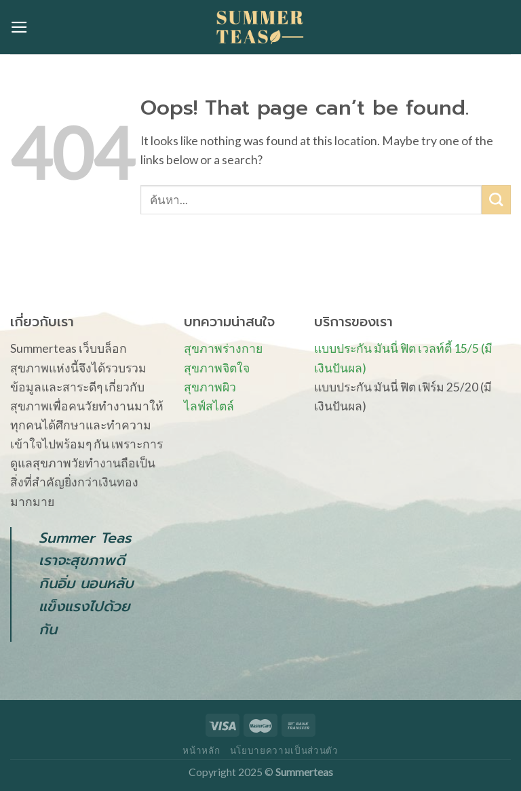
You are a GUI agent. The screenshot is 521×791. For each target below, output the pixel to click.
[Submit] (496, 199)
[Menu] (19, 27)
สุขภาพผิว (210, 387)
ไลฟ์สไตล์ (209, 406)
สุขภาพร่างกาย (223, 348)
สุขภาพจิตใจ (217, 368)
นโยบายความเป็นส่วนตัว (284, 750)
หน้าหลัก (201, 750)
